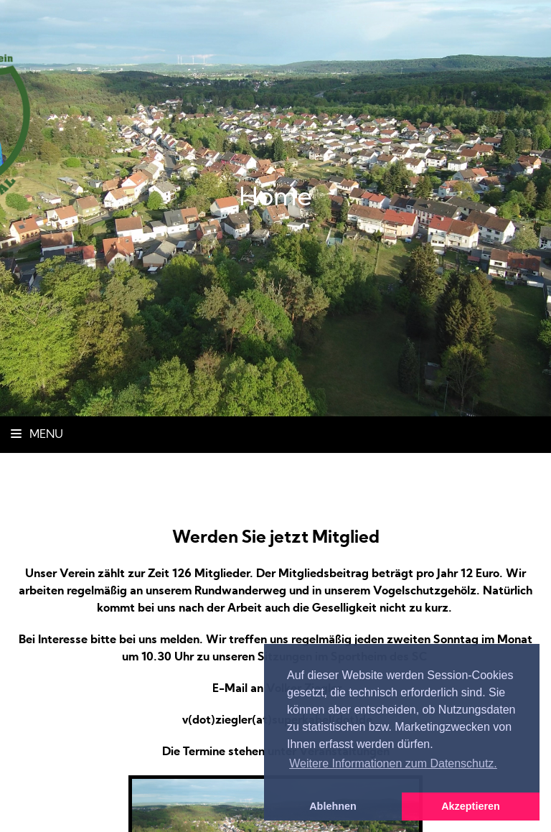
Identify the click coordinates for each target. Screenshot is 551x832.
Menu (37, 435)
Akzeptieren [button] (470, 806)
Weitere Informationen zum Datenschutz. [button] (393, 763)
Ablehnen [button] (333, 806)
